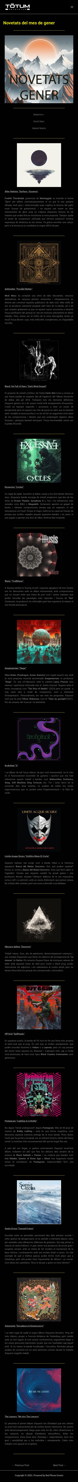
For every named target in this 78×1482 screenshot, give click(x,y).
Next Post (59, 1465)
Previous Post (20, 1465)
